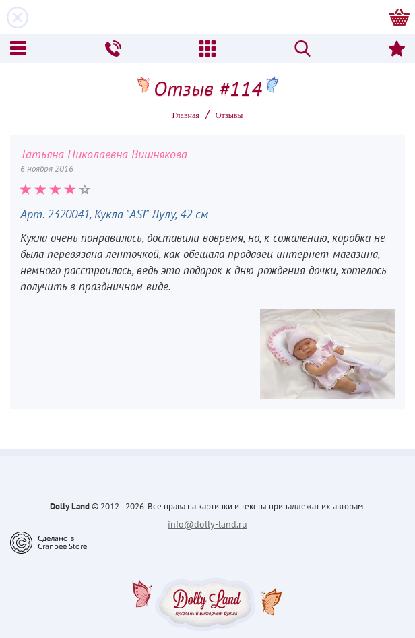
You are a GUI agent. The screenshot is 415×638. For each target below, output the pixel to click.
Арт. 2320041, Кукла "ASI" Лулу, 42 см (114, 214)
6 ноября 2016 (46, 168)
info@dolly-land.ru (207, 524)
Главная (185, 115)
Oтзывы (229, 115)
